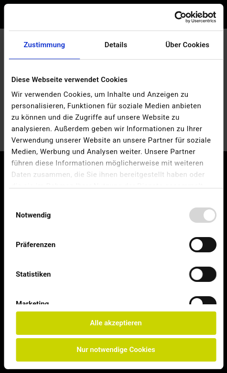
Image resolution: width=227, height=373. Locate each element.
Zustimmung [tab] (44, 45)
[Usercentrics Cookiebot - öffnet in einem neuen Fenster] (174, 17)
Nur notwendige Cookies (115, 349)
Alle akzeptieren (115, 323)
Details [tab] (116, 45)
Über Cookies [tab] (187, 45)
